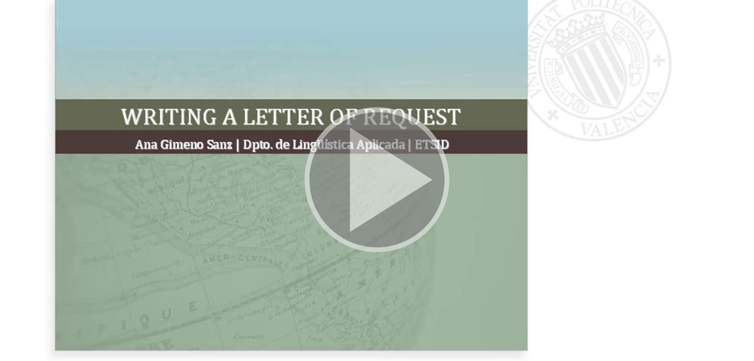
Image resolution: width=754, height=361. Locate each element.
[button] (377, 180)
